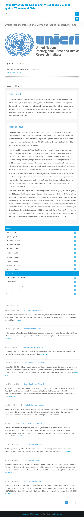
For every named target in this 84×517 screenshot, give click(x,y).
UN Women (35, 514)
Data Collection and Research (33, 310)
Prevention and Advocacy (32, 329)
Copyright (25, 514)
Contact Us (58, 514)
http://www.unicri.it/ (14, 72)
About (9, 86)
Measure (18, 86)
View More (19, 320)
